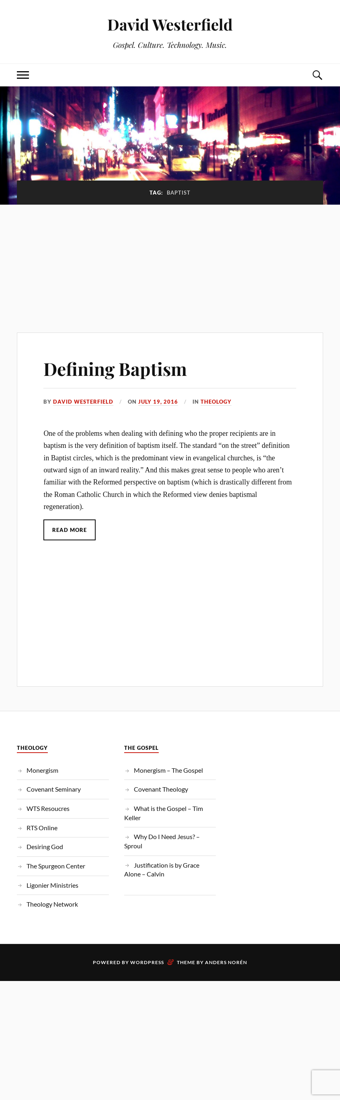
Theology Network (52, 904)
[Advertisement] (170, 264)
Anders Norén (226, 962)
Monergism (42, 770)
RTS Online (42, 827)
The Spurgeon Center (56, 866)
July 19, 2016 (158, 401)
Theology (216, 401)
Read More (69, 530)
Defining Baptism (115, 368)
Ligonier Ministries (52, 885)
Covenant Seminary (54, 789)
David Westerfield (170, 24)
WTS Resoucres (48, 808)
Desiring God (45, 846)
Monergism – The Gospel (168, 770)
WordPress (147, 962)
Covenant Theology (161, 789)
